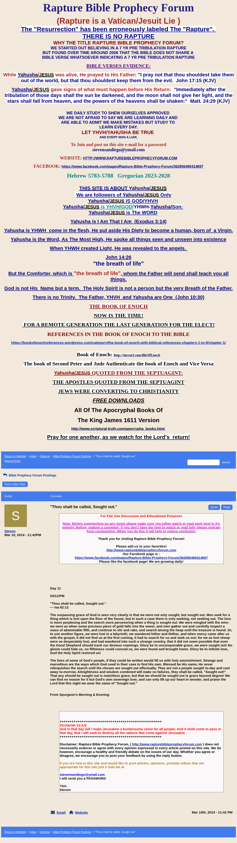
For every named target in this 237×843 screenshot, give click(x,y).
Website (81, 812)
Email (61, 812)
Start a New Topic (15, 484)
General (45, 456)
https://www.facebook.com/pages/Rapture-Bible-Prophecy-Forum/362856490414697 (141, 558)
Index (33, 456)
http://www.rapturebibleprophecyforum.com (141, 550)
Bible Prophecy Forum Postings (72, 456)
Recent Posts (12, 461)
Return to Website (15, 456)
